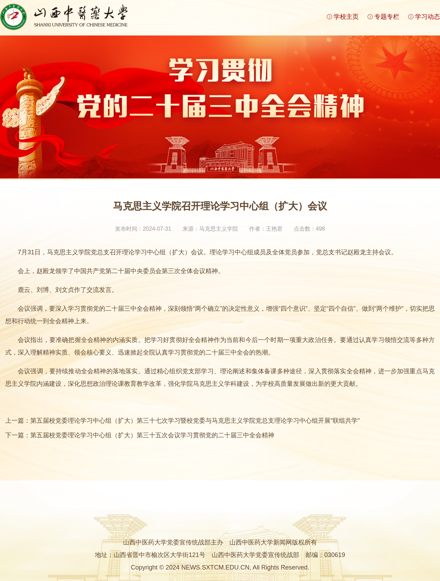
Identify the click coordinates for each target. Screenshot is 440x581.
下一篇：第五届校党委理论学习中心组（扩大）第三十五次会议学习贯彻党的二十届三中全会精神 (139, 435)
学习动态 (427, 16)
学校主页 (346, 16)
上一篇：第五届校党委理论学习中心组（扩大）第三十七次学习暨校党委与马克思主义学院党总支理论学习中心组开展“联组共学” (182, 420)
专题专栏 (386, 16)
